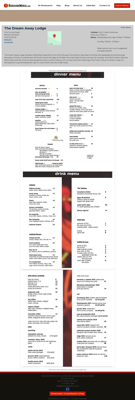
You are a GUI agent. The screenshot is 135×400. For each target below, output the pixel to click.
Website (8, 40)
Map (58, 5)
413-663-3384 (68, 384)
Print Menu (126, 28)
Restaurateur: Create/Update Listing (67, 394)
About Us (77, 5)
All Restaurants (45, 5)
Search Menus (122, 6)
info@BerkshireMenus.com (67, 386)
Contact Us (104, 5)
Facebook (8, 42)
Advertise (90, 5)
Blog (67, 5)
